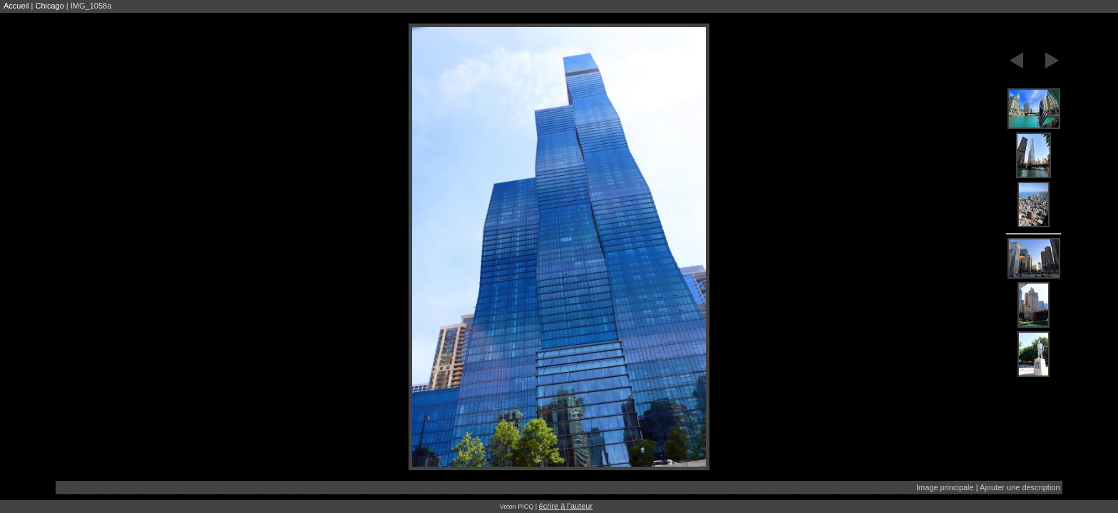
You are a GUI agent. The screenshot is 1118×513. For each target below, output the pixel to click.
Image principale (945, 487)
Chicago (49, 5)
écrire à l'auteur (566, 506)
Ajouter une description (1020, 487)
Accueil (16, 5)
